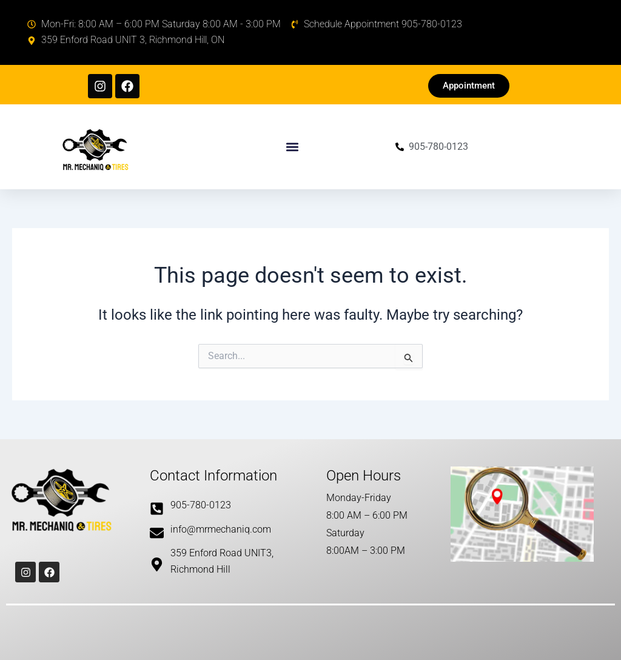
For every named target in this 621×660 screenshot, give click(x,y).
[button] (293, 146)
